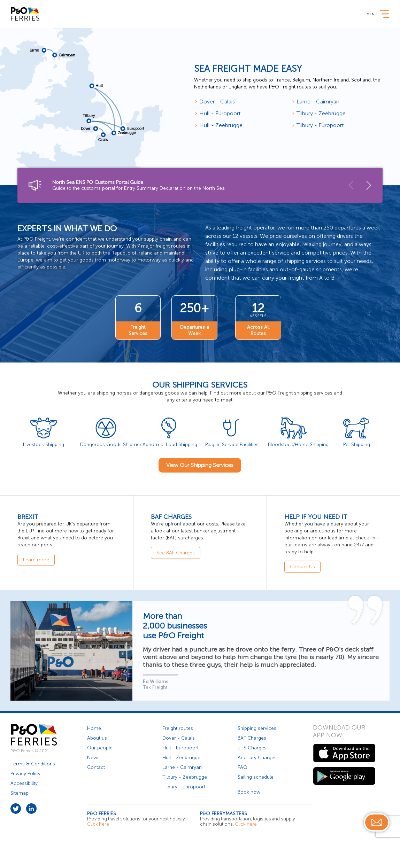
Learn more (36, 559)
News (93, 757)
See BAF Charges (175, 552)
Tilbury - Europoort (320, 125)
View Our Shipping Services (199, 464)
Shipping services (257, 728)
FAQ (242, 767)
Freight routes (177, 728)
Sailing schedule (256, 776)
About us (97, 737)
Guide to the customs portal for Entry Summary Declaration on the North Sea (194, 185)
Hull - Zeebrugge (221, 125)
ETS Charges (252, 747)
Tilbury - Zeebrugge (321, 113)
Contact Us (302, 566)
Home (94, 728)
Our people (100, 747)
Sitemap (19, 792)
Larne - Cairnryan (318, 101)
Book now (249, 791)
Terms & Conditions (32, 763)
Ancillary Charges (257, 757)
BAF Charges (252, 737)
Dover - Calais (217, 101)
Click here (98, 823)
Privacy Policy (25, 773)
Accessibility (24, 783)
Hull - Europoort (220, 113)
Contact (96, 767)
